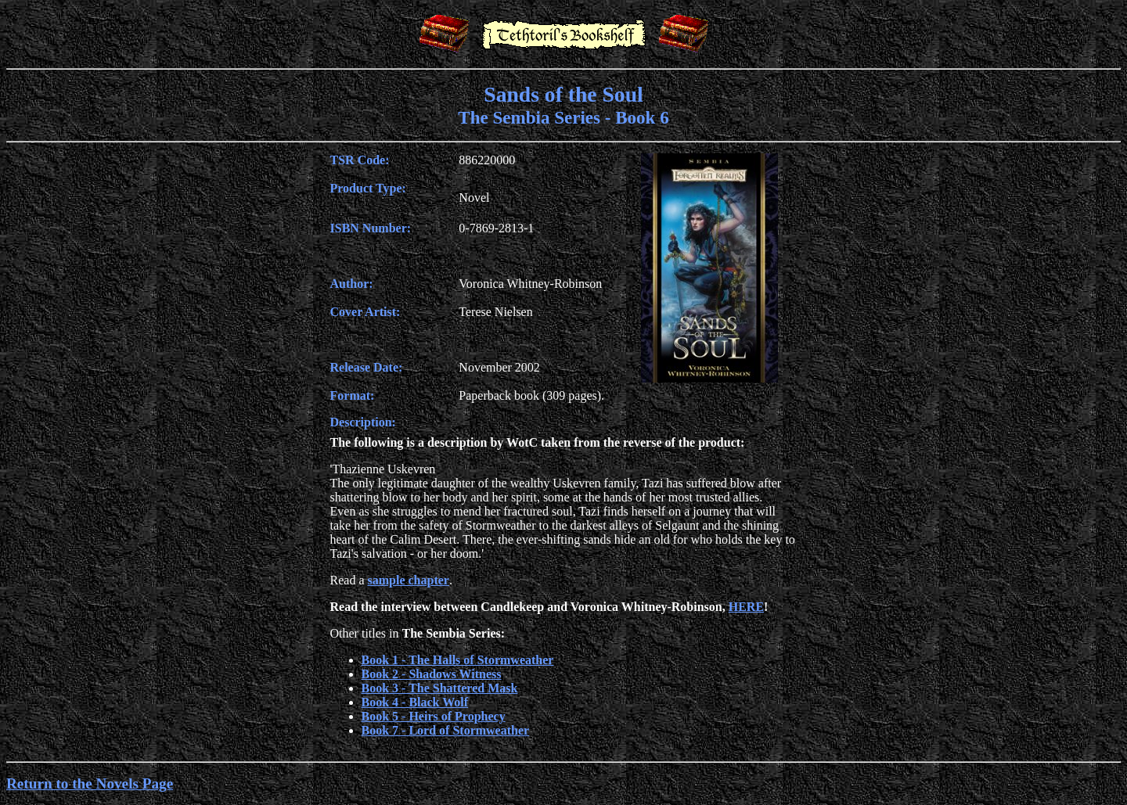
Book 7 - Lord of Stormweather (446, 730)
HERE (746, 606)
